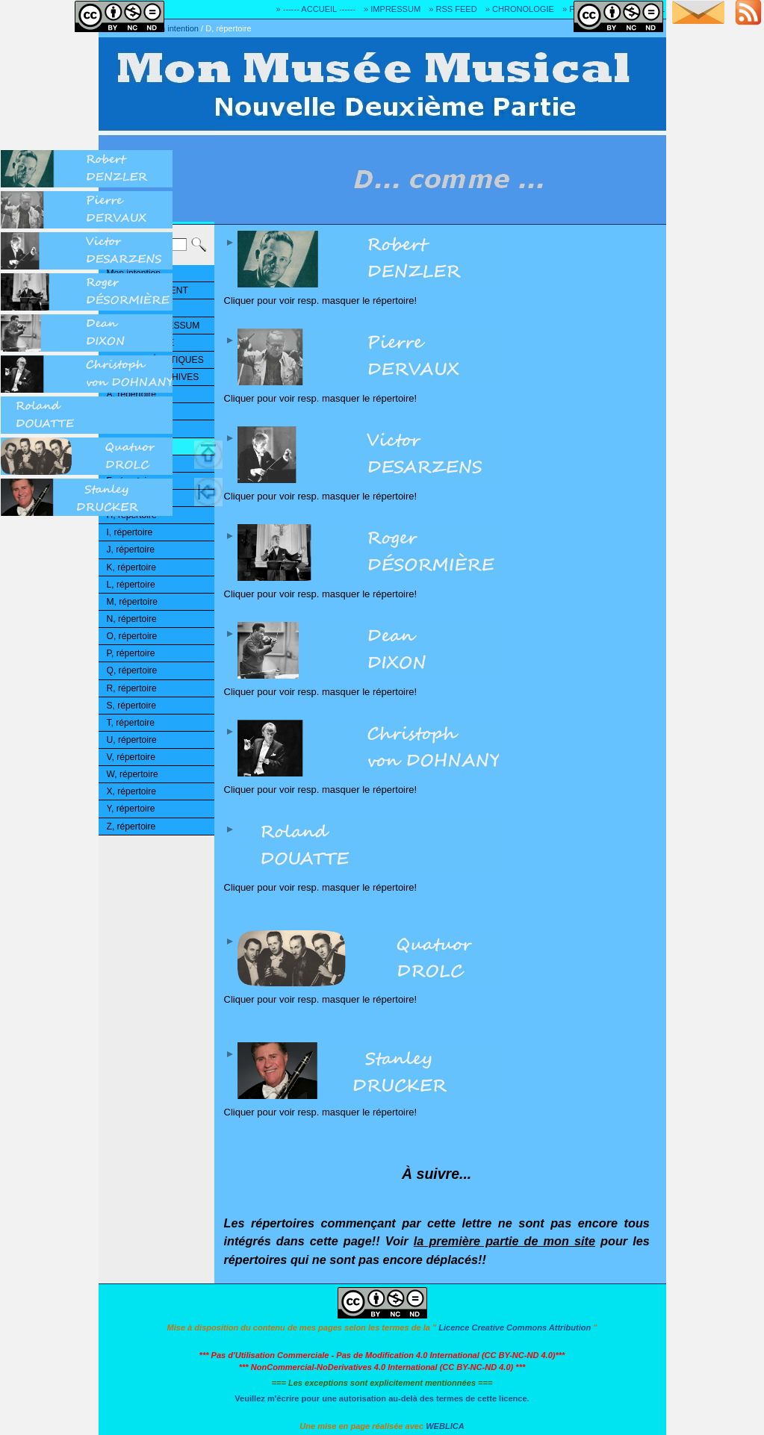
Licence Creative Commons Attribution (514, 1327)
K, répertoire (131, 567)
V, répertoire (131, 757)
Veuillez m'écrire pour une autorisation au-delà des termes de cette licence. (382, 1398)
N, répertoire (132, 619)
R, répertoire (132, 688)
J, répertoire (131, 549)
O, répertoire (132, 636)
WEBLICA (445, 1426)
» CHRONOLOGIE (519, 8)
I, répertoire (130, 532)
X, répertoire (131, 791)
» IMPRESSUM (392, 8)
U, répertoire (132, 740)
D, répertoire (228, 28)
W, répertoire (132, 774)
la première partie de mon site (504, 1241)
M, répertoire (132, 602)
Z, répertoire (131, 826)
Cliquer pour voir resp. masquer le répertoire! (441, 268)
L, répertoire (131, 584)
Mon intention (174, 28)
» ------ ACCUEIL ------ (315, 8)
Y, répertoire (131, 808)
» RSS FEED (452, 8)
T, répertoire (131, 723)
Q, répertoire (132, 670)
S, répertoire (131, 705)
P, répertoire (131, 653)
